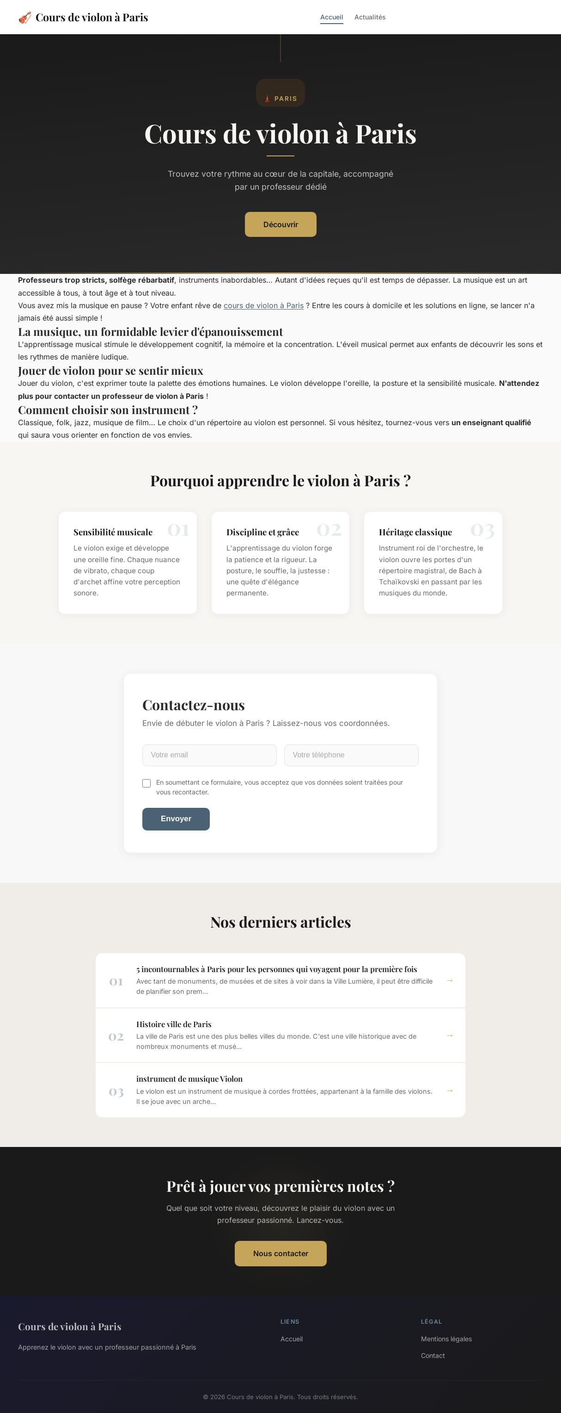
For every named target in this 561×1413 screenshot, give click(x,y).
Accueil (331, 17)
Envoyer (176, 818)
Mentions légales (446, 1339)
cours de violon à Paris (264, 305)
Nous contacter (280, 1253)
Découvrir (280, 224)
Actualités (370, 17)
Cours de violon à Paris (83, 16)
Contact (433, 1355)
